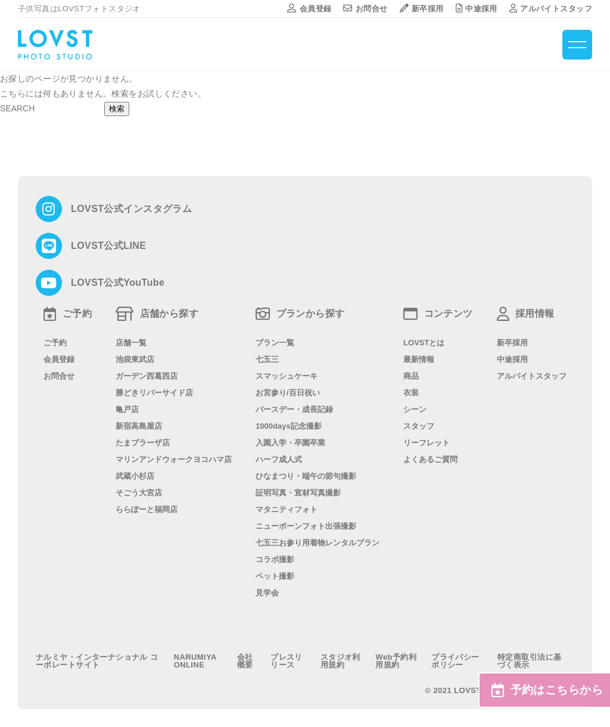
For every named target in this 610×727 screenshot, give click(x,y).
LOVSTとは (423, 343)
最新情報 (418, 359)
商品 (411, 376)
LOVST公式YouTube (117, 283)
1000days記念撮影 (289, 426)
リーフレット (426, 443)
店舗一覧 (131, 343)
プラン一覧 (275, 343)
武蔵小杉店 (135, 476)
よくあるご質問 (430, 459)
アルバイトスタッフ (550, 8)
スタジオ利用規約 (340, 661)
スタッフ (418, 426)
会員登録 (309, 8)
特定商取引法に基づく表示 (529, 661)
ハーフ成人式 (279, 459)
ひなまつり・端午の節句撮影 (306, 476)
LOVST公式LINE (108, 246)
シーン (415, 409)
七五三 (267, 359)
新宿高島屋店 (139, 426)
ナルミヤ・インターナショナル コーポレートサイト (97, 661)
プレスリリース (286, 661)
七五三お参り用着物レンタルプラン (317, 543)
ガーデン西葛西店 (147, 376)
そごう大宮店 (139, 493)
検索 (117, 108)
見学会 (267, 593)
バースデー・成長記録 (294, 409)
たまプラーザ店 (143, 443)
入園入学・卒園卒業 (290, 443)
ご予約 (55, 343)
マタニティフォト (287, 509)
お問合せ (365, 8)
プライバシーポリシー (455, 661)
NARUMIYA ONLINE (195, 661)
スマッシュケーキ (287, 376)
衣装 (411, 393)
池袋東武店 (135, 359)
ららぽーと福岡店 (147, 509)
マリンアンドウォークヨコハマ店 (174, 459)
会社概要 (245, 661)
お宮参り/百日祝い (288, 393)
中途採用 (476, 8)
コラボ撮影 (275, 559)
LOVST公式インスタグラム (131, 209)
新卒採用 (422, 8)
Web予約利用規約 (395, 661)
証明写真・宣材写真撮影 (298, 493)
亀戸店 (127, 409)
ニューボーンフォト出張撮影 (306, 526)
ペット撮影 (275, 576)
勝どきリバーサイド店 (154, 393)
